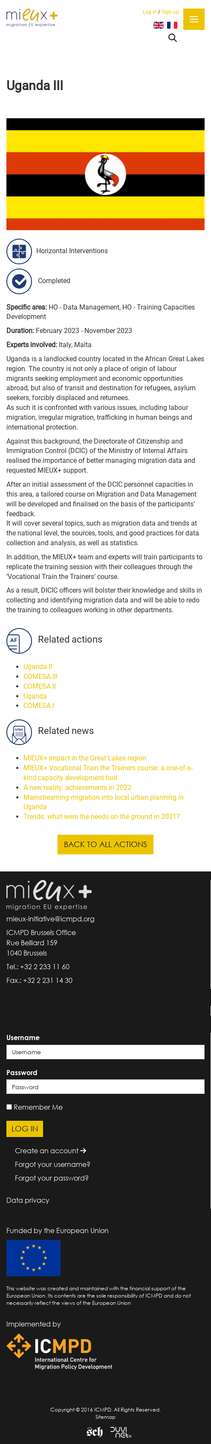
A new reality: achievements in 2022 (77, 787)
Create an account (50, 1150)
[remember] (9, 1107)
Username (23, 1037)
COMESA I (38, 706)
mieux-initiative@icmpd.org (50, 919)
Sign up (170, 12)
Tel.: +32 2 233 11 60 (37, 966)
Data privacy (27, 1200)
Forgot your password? (52, 1178)
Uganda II (37, 667)
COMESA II (39, 686)
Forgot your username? (52, 1164)
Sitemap (105, 1417)
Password (22, 1072)
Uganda (35, 696)
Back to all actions (105, 844)
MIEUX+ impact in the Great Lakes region (84, 758)
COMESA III (40, 676)
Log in (150, 12)
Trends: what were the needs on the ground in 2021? (101, 817)
